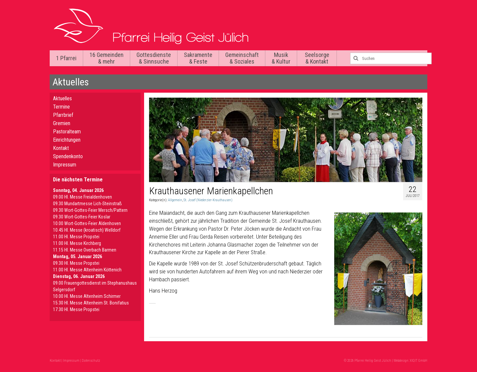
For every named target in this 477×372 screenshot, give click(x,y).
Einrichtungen (66, 140)
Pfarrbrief (63, 115)
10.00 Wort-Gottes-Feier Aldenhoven (87, 223)
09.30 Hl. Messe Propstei (76, 263)
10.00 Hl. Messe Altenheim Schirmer (87, 296)
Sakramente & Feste (198, 58)
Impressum (64, 165)
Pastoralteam (67, 131)
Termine (61, 107)
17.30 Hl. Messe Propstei (76, 309)
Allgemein (175, 200)
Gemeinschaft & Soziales (242, 58)
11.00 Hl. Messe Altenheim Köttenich (87, 269)
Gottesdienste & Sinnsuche (153, 58)
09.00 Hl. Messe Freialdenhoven (82, 197)
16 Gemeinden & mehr (106, 58)
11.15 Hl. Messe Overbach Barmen (84, 250)
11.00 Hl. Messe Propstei (76, 236)
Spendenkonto (68, 156)
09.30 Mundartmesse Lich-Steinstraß (87, 203)
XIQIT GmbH (418, 360)
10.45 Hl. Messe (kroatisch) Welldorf (87, 230)
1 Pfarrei (66, 58)
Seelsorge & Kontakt (317, 58)
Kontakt (61, 148)
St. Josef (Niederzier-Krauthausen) (208, 200)
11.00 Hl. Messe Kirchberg (77, 243)
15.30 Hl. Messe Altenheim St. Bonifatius (91, 302)
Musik (281, 58)
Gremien (61, 123)
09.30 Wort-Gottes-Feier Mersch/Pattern (90, 210)
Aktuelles (62, 98)
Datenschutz (91, 360)
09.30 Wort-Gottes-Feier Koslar (81, 216)
